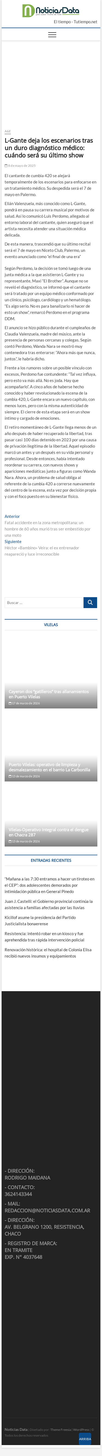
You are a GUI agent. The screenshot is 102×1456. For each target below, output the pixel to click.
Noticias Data (16, 1429)
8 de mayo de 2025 (20, 166)
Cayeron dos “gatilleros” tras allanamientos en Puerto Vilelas (49, 694)
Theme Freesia (60, 1430)
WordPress (81, 1430)
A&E (8, 131)
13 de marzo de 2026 (24, 776)
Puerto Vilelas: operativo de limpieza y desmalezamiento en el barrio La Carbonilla (49, 767)
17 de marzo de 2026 (24, 703)
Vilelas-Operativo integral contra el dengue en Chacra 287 (48, 832)
